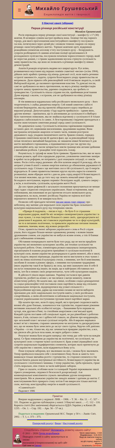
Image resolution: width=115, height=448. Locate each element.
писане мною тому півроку (71, 201)
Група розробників (49, 433)
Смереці (37, 446)
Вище (58, 423)
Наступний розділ (73, 423)
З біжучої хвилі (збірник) (57, 23)
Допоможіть (57, 430)
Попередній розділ (42, 423)
